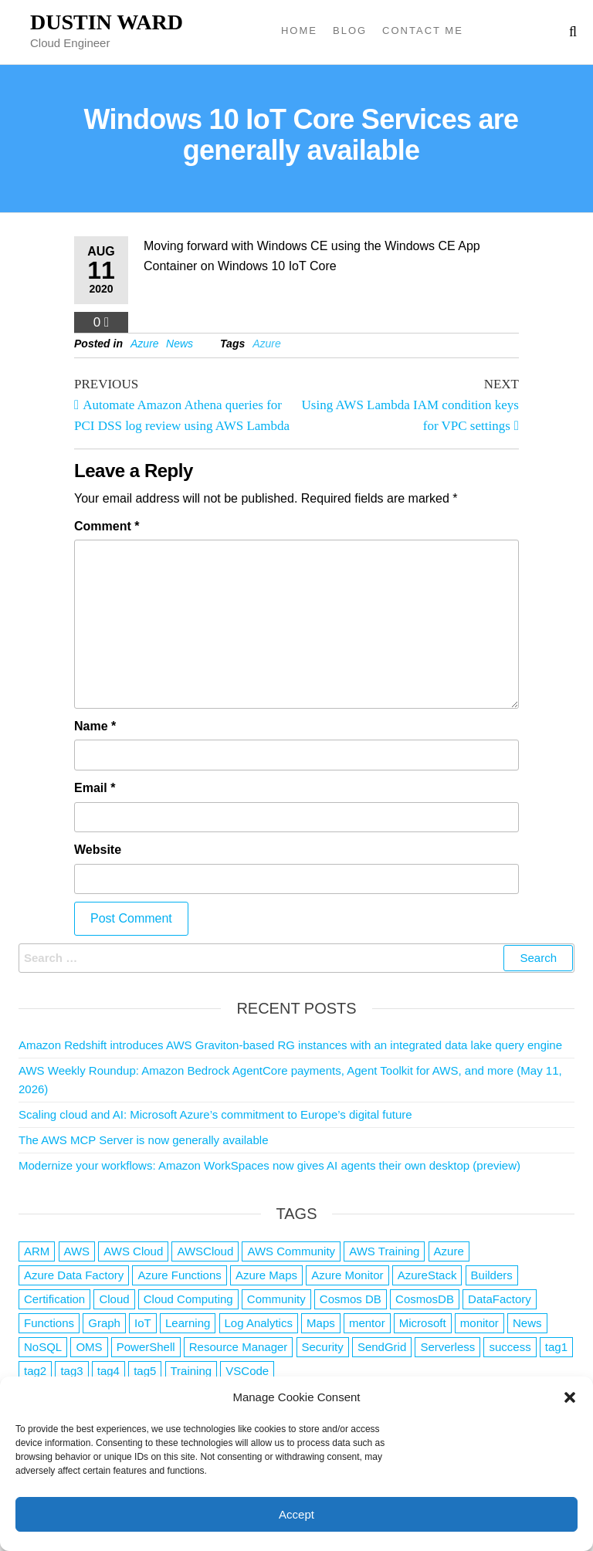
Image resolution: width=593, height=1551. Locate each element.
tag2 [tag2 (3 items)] (35, 1370)
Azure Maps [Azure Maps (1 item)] (266, 1275)
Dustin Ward (106, 22)
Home (299, 30)
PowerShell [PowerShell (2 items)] (146, 1346)
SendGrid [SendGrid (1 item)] (381, 1346)
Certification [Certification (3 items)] (54, 1298)
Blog (350, 30)
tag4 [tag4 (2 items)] (108, 1370)
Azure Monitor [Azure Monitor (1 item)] (347, 1275)
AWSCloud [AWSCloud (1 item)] (205, 1251)
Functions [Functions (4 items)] (49, 1322)
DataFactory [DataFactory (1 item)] (499, 1298)
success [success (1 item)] (509, 1346)
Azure (144, 343)
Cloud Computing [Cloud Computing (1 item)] (188, 1298)
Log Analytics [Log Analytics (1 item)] (259, 1322)
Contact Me (422, 30)
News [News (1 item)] (527, 1322)
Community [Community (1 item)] (276, 1298)
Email (94, 787)
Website (97, 849)
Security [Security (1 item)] (323, 1346)
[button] (570, 1397)
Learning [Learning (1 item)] (187, 1322)
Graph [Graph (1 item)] (104, 1322)
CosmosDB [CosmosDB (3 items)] (424, 1298)
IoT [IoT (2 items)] (142, 1322)
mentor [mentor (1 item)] (367, 1322)
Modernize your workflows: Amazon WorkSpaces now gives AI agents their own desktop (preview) (269, 1165)
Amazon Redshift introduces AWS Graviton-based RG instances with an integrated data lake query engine (290, 1044)
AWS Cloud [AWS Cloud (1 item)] (133, 1251)
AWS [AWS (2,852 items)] (77, 1251)
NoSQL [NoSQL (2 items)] (43, 1346)
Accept (296, 1514)
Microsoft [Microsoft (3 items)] (422, 1322)
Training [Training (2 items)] (191, 1370)
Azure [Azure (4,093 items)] (449, 1251)
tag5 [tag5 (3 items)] (145, 1370)
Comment (106, 526)
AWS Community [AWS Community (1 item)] (291, 1251)
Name (95, 726)
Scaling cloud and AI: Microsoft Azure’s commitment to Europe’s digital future (215, 1114)
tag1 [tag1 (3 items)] (556, 1346)
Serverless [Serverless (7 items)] (447, 1346)
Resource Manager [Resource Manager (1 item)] (238, 1346)
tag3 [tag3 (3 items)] (71, 1370)
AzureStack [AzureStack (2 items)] (427, 1275)
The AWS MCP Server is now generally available (143, 1139)
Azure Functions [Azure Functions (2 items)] (179, 1275)
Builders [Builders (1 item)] (492, 1275)
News (179, 343)
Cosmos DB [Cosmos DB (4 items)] (350, 1298)
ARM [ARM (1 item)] (36, 1251)
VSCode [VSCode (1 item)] (247, 1370)
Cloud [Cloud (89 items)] (114, 1298)
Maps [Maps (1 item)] (321, 1322)
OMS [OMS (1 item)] (89, 1346)
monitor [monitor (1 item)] (479, 1322)
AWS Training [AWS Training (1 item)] (384, 1251)
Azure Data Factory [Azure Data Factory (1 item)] (74, 1275)
